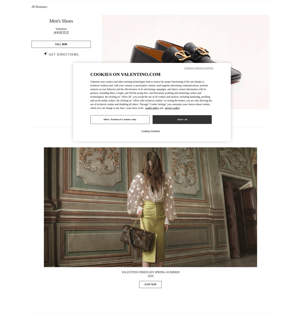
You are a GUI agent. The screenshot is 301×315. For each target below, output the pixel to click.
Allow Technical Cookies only (119, 119)
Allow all (182, 119)
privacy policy (172, 108)
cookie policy (152, 108)
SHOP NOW (153, 285)
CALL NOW (61, 44)
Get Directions (64, 54)
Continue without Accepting (198, 67)
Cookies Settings (151, 131)
